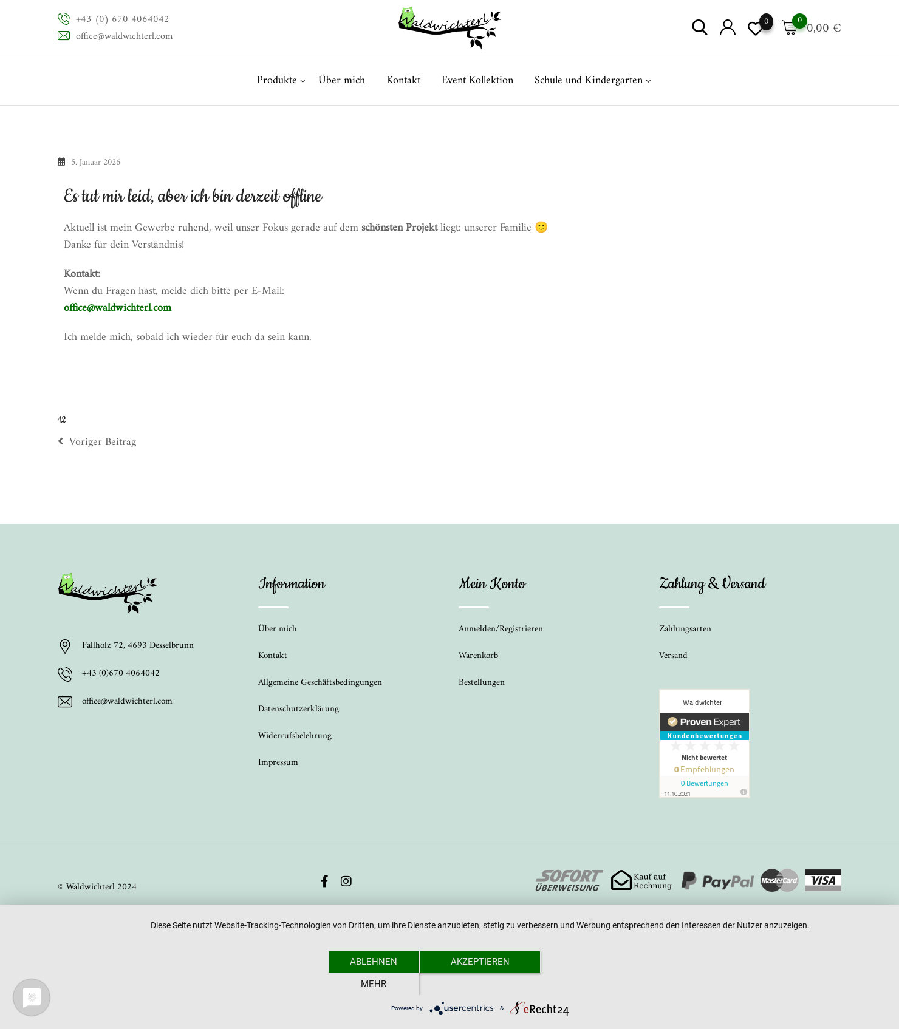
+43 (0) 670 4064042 (122, 19)
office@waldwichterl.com (124, 36)
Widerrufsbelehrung (295, 736)
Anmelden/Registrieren (501, 629)
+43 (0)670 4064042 (121, 674)
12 (62, 420)
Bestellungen (482, 682)
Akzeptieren (480, 983)
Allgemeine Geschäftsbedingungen (320, 682)
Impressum (278, 763)
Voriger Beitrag (97, 442)
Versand (673, 656)
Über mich (341, 80)
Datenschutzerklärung (298, 709)
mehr (586, 983)
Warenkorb (478, 656)
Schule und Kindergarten (589, 80)
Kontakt (403, 80)
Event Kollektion (477, 80)
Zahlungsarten (685, 629)
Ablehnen (373, 983)
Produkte (277, 80)
